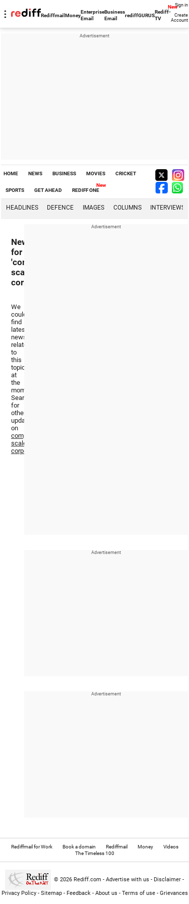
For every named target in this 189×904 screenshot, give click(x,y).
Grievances (174, 893)
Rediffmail (53, 15)
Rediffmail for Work (31, 846)
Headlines (22, 207)
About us (106, 893)
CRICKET (125, 173)
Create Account (179, 18)
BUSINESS (64, 173)
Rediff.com (87, 879)
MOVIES (95, 173)
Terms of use (138, 893)
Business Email (114, 15)
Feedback (79, 893)
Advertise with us (127, 879)
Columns (127, 207)
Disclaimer (167, 879)
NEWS (35, 173)
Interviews (167, 207)
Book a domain (79, 846)
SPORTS (15, 190)
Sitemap (51, 893)
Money (73, 15)
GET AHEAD (48, 190)
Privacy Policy (19, 893)
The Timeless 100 (94, 853)
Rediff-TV (163, 15)
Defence (60, 207)
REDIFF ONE (85, 190)
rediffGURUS (140, 15)
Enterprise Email (92, 15)
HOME (11, 173)
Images (93, 207)
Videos (170, 846)
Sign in (181, 5)
